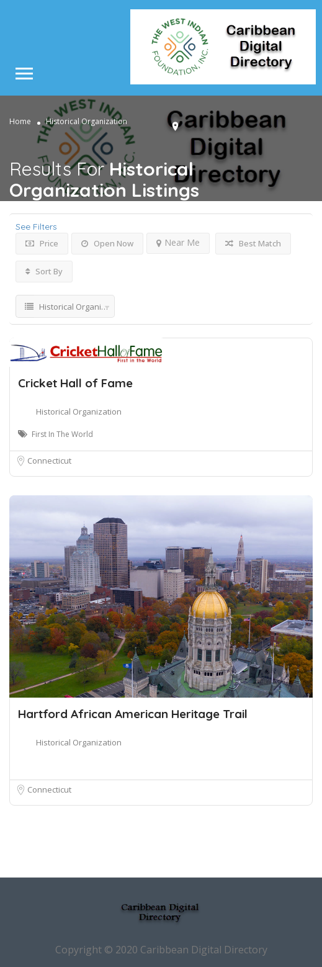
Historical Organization (79, 411)
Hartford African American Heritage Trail (133, 713)
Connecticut (49, 460)
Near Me (178, 242)
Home (20, 121)
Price (41, 243)
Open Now (107, 243)
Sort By (44, 271)
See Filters (36, 226)
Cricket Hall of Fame (75, 383)
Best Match (253, 243)
